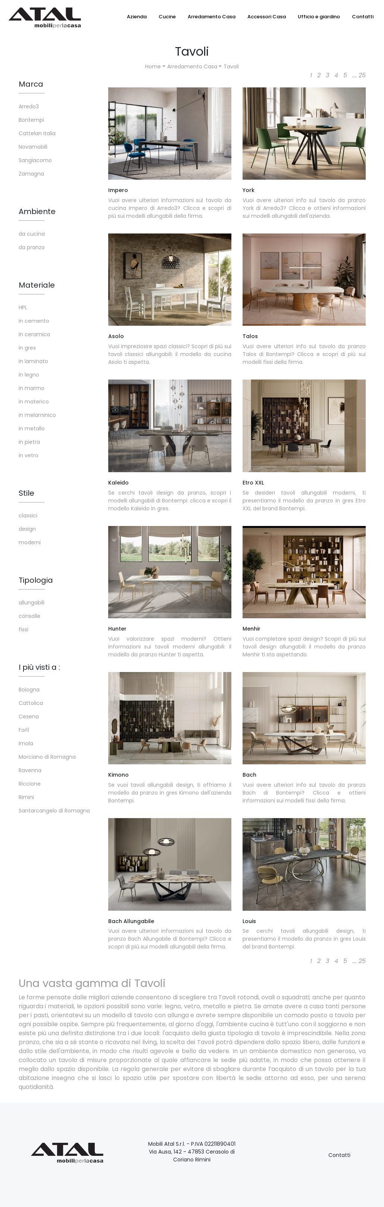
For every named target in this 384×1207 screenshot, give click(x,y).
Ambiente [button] (37, 211)
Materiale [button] (37, 285)
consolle (29, 616)
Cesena (29, 716)
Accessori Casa (266, 16)
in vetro (28, 455)
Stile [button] (26, 493)
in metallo (32, 428)
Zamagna (31, 173)
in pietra (29, 442)
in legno (29, 374)
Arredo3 (29, 106)
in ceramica (34, 334)
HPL (23, 307)
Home (153, 66)
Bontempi (31, 120)
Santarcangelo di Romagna (54, 810)
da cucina (32, 234)
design (27, 529)
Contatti (363, 16)
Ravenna (30, 770)
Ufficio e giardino (319, 16)
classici (28, 515)
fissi (23, 629)
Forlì (24, 730)
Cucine (167, 16)
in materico (34, 401)
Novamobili (33, 147)
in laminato (33, 361)
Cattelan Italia (37, 133)
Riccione (30, 783)
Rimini (26, 797)
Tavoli (231, 66)
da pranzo (32, 247)
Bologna (29, 689)
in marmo (31, 388)
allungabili (31, 602)
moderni (30, 542)
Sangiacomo (35, 160)
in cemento (34, 321)
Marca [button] (31, 84)
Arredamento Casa (211, 16)
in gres (27, 348)
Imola (26, 743)
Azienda (137, 16)
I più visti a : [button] (39, 667)
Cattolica (31, 703)
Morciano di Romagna (47, 757)
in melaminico (37, 415)
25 (362, 75)
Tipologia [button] (36, 580)
